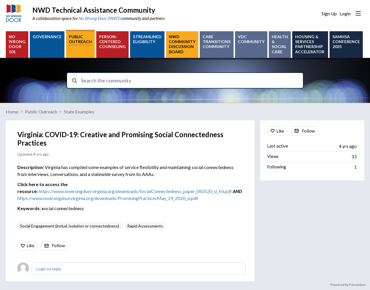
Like (30, 245)
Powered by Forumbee (348, 285)
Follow (58, 245)
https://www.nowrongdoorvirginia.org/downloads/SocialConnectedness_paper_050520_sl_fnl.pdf (135, 191)
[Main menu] (358, 13)
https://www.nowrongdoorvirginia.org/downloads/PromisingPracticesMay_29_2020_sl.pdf (107, 198)
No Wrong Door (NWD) (99, 18)
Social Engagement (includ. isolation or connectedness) (69, 225)
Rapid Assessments (145, 225)
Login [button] (345, 13)
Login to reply (48, 268)
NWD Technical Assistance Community (93, 10)
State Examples (79, 111)
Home (12, 111)
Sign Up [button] (329, 13)
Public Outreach (41, 111)
